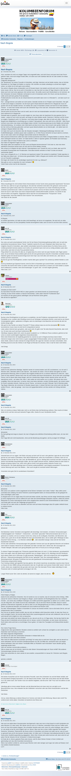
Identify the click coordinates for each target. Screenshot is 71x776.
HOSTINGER (36, 763)
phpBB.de (18, 765)
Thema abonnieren (35, 54)
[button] (69, 46)
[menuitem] (3, 36)
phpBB (9, 763)
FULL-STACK (33, 765)
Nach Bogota (7, 43)
